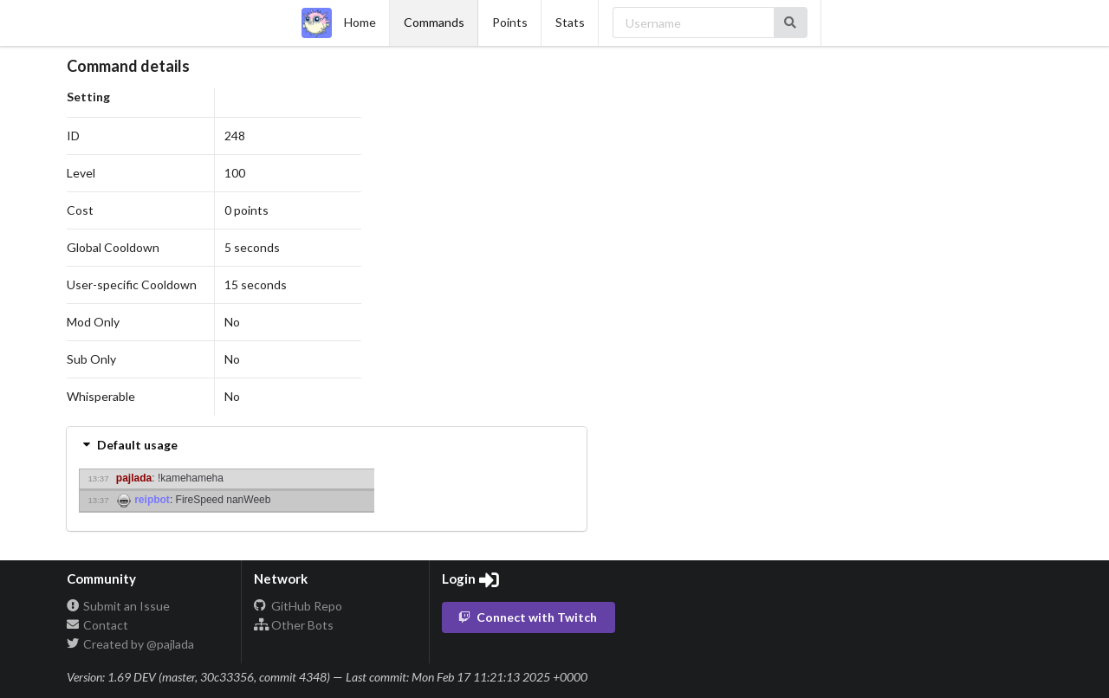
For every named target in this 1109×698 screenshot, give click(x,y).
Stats (570, 22)
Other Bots (294, 624)
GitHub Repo (298, 606)
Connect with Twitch (527, 617)
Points (510, 22)
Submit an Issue (119, 606)
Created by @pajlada (131, 644)
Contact (98, 624)
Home (339, 23)
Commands (434, 22)
